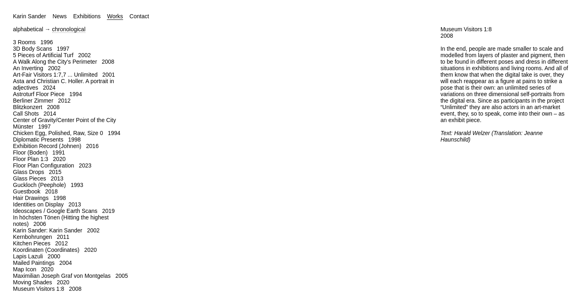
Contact (139, 16)
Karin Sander (29, 16)
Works (115, 16)
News (60, 16)
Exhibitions (87, 16)
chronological (69, 29)
